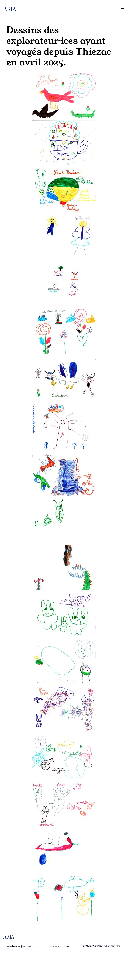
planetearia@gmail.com (21, 946)
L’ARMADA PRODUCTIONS (100, 946)
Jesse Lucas (60, 946)
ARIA (9, 9)
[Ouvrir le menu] (122, 9)
